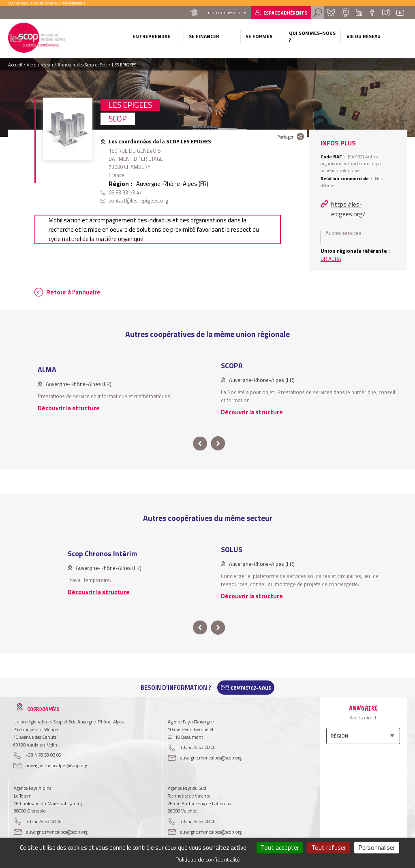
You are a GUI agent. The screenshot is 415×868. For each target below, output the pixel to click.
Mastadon (345, 12)
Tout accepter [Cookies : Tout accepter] (280, 847)
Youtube (400, 12)
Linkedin (359, 12)
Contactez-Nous (251, 687)
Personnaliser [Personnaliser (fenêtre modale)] (376, 847)
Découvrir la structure (69, 408)
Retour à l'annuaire (73, 292)
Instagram (385, 12)
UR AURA (331, 259)
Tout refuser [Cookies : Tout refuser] (328, 847)
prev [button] (200, 443)
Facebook (372, 12)
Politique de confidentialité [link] (207, 859)
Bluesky (330, 12)
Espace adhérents (285, 12)
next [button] (217, 443)
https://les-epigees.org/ (348, 209)
